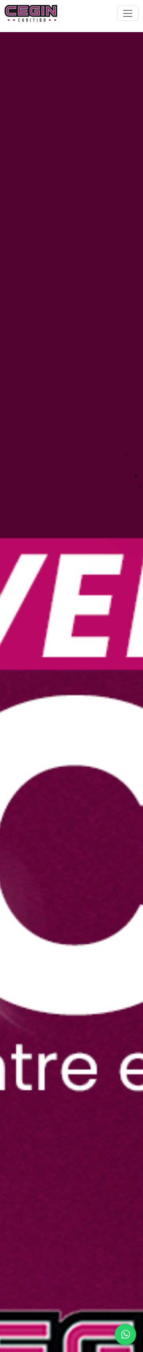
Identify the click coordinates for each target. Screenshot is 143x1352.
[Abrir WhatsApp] (125, 1334)
